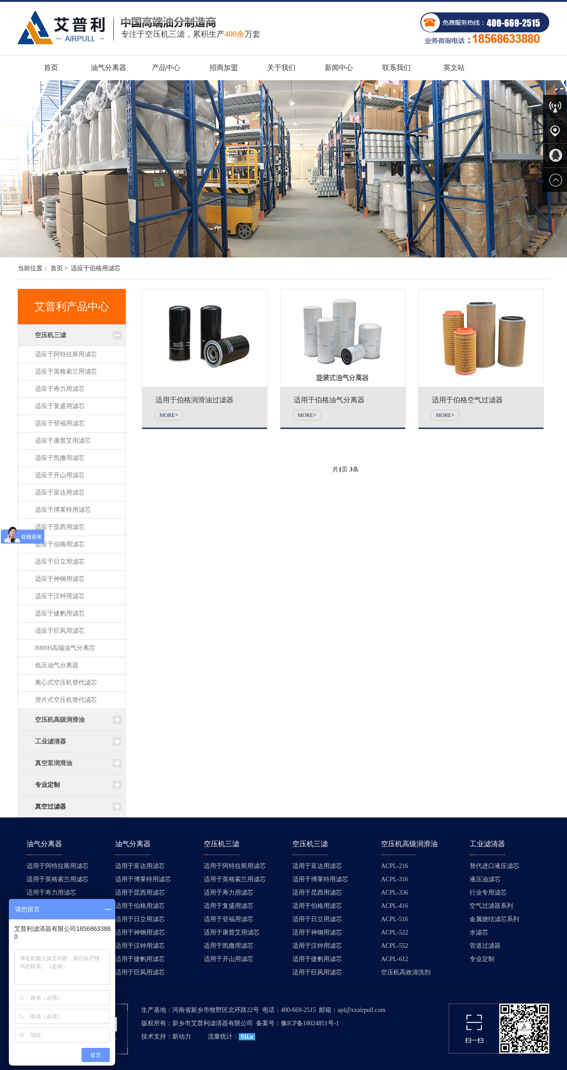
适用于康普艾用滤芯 (232, 932)
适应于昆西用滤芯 (60, 527)
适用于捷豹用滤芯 (140, 959)
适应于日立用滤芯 (60, 561)
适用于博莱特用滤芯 (143, 879)
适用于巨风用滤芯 (140, 972)
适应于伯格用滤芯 (95, 268)
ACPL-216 (394, 866)
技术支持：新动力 (166, 1036)
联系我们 (396, 67)
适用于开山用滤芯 (228, 959)
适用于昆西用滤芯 (140, 892)
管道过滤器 (485, 945)
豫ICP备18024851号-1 (310, 1023)
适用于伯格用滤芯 (140, 906)
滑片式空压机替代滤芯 (66, 699)
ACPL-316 (394, 879)
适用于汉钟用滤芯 (140, 945)
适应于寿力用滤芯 (60, 388)
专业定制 (47, 785)
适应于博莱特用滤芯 (63, 509)
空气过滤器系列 (491, 906)
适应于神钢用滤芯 (60, 579)
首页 (51, 67)
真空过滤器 (50, 806)
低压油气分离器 (56, 665)
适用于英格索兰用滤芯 (58, 879)
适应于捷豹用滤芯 (60, 613)
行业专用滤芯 (488, 892)
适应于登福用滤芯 (60, 423)
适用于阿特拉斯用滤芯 (58, 866)
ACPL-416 (394, 906)
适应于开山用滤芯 (60, 475)
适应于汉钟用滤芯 (60, 596)
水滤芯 (479, 932)
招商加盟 (224, 67)
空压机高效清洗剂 (406, 972)
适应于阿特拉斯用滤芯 (66, 354)
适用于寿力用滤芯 (51, 892)
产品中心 (166, 67)
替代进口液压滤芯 (494, 866)
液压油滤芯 (485, 879)
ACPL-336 (394, 892)
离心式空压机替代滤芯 (66, 682)
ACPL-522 (394, 932)
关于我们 (281, 67)
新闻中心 (339, 67)
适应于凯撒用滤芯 (60, 458)
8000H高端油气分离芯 (65, 648)
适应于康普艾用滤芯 (63, 440)
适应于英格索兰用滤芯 (66, 371)
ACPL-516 (394, 919)
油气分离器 (108, 67)
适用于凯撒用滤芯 (228, 945)
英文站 (454, 67)
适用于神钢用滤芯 (140, 932)
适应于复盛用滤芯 (60, 406)
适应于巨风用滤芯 (60, 630)
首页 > (59, 268)
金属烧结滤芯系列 (494, 919)
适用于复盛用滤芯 (228, 906)
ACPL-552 (394, 945)
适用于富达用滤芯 (140, 866)
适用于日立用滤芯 (140, 919)
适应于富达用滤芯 (60, 492)
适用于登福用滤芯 (228, 919)
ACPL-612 (394, 959)
